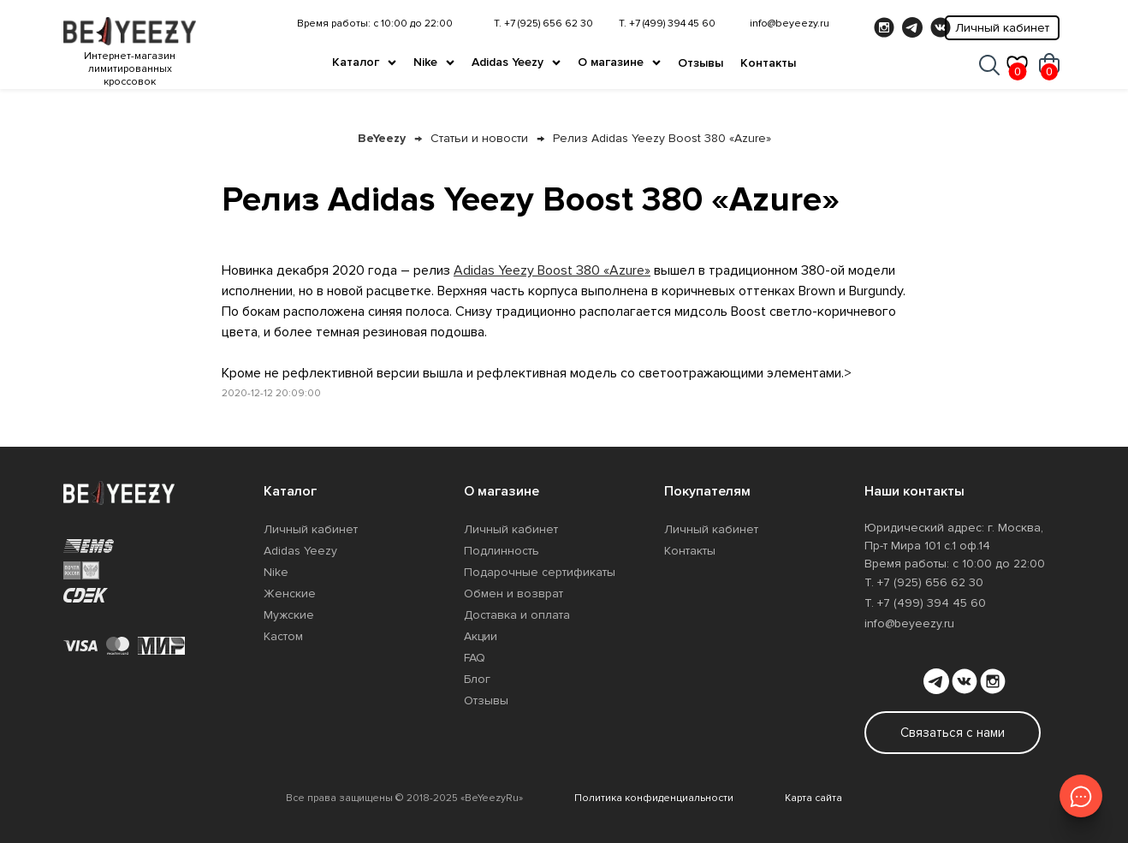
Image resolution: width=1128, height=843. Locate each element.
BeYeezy (382, 138)
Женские (290, 593)
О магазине (611, 62)
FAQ (474, 657)
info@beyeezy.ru (789, 23)
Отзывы (700, 63)
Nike (425, 62)
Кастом (283, 636)
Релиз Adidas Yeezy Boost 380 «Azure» (662, 138)
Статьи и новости (479, 138)
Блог (477, 679)
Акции (480, 636)
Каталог (355, 62)
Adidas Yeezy (507, 62)
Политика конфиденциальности (653, 798)
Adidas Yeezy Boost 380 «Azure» (552, 270)
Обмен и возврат (513, 593)
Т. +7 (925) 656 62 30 (543, 23)
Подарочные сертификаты (539, 572)
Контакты (768, 63)
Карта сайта (813, 798)
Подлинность (501, 550)
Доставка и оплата (517, 615)
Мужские (289, 615)
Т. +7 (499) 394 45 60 (667, 23)
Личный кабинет (1002, 28)
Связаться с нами (952, 732)
